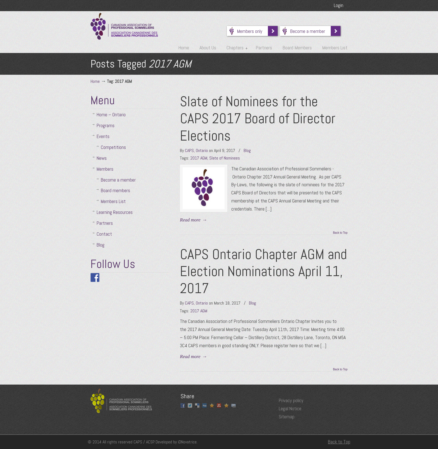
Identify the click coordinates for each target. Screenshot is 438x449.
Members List (113, 201)
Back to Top (340, 232)
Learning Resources (115, 212)
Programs (106, 125)
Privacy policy (291, 400)
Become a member (310, 31)
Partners (105, 223)
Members (105, 169)
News (102, 158)
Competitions (113, 147)
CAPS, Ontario (196, 150)
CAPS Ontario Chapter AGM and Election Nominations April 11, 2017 (263, 271)
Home (95, 81)
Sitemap (286, 417)
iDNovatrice (187, 442)
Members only (252, 31)
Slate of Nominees (224, 158)
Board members (115, 190)
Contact (104, 234)
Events (103, 136)
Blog (247, 150)
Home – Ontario (111, 115)
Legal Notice (290, 408)
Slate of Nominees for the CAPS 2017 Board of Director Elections (257, 118)
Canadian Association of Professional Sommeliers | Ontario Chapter (124, 26)
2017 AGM (198, 158)
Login (338, 5)
